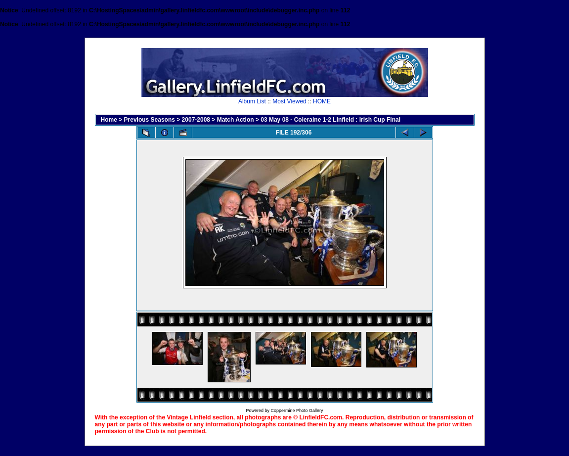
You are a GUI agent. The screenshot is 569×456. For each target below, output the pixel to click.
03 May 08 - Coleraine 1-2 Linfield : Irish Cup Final (330, 119)
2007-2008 (196, 119)
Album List (252, 101)
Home (109, 119)
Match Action (235, 119)
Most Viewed (289, 101)
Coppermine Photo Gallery (296, 410)
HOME (322, 101)
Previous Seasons (149, 119)
